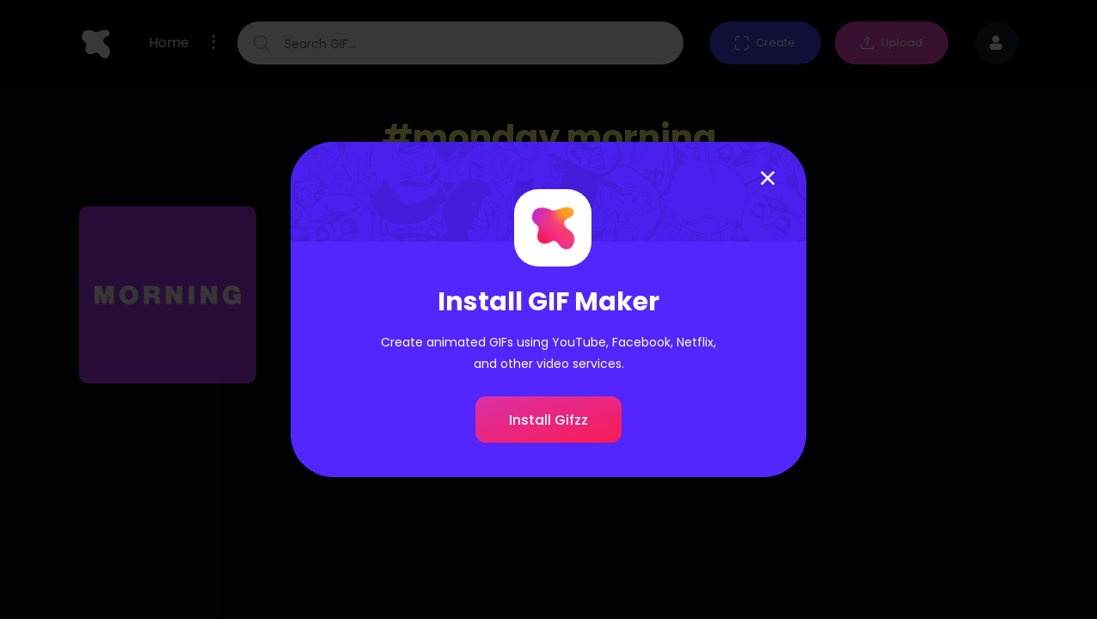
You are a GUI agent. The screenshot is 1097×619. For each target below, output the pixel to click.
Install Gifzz (548, 420)
